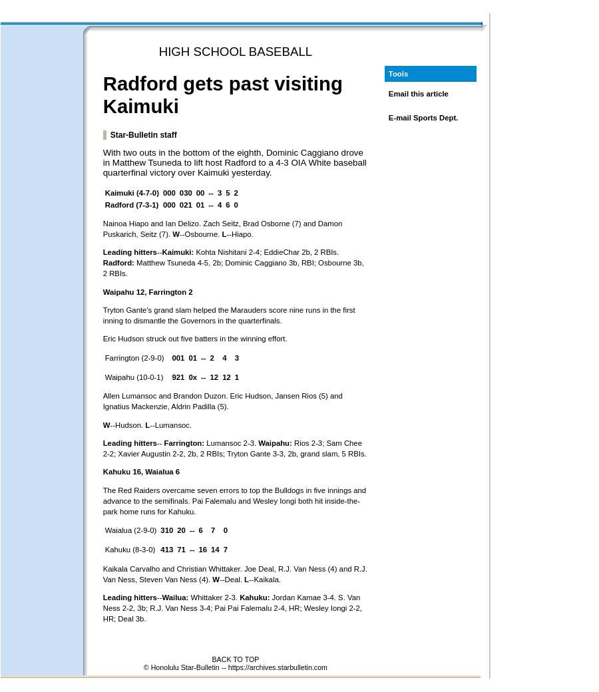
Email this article (419, 94)
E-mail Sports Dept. (424, 118)
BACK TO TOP (235, 659)
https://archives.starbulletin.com (277, 667)
